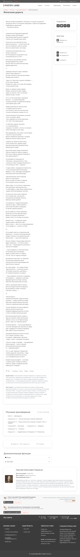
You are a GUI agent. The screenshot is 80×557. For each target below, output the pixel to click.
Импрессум (8, 541)
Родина (26, 371)
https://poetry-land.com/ (70, 501)
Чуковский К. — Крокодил (16, 426)
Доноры (18, 502)
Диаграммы (57, 5)
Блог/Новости (66, 5)
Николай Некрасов (21, 10)
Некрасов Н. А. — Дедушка (36, 426)
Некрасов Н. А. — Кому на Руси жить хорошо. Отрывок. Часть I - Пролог (27, 422)
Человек (31, 371)
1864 (8, 371)
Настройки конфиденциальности (10, 538)
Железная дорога (33, 10)
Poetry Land (12, 5)
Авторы (12, 10)
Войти (16, 1)
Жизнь (21, 371)
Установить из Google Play (12, 512)
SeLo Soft (26, 528)
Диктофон (9, 461)
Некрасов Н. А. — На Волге (16, 429)
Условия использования (11, 531)
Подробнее (25, 512)
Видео (8, 457)
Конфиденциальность (11, 534)
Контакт (75, 5)
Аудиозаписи (72, 1)
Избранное (63, 1)
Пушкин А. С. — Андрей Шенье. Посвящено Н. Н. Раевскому (26, 432)
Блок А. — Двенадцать (15, 416)
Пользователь (8, 1)
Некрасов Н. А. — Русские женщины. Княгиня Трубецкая (25, 419)
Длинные (15, 371)
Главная (40, 5)
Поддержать (8, 502)
